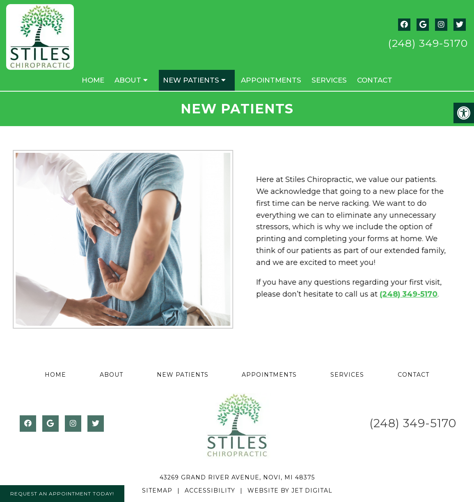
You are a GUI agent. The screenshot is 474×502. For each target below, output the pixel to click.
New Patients (191, 80)
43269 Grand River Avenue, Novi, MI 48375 (237, 477)
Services (329, 80)
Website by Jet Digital (289, 490)
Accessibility (210, 490)
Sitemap (157, 490)
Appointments (271, 80)
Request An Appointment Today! (62, 493)
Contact (374, 80)
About (127, 80)
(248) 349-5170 (428, 43)
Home (93, 80)
